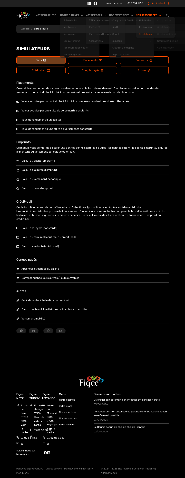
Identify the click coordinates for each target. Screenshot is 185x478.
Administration (109, 473)
